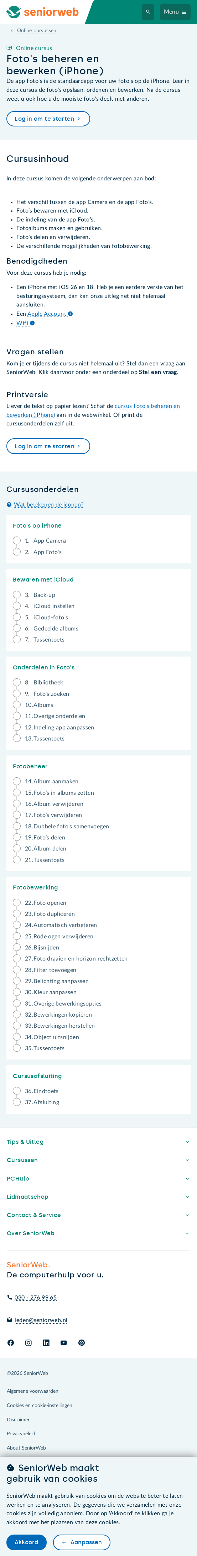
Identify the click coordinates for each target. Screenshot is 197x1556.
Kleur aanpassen (51, 993)
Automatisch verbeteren (61, 926)
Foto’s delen (45, 838)
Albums (39, 706)
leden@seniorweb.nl (41, 1320)
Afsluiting (42, 1102)
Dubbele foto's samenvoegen (67, 827)
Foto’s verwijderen (53, 816)
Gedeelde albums (51, 629)
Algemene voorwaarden (32, 1391)
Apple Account (50, 314)
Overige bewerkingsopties (63, 1005)
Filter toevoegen (51, 971)
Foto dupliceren (50, 915)
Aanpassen (85, 1542)
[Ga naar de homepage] (48, 12)
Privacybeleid (21, 1433)
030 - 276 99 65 (36, 1298)
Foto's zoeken (47, 695)
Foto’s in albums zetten (59, 794)
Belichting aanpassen (57, 982)
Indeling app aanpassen (59, 728)
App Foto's (43, 552)
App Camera (45, 542)
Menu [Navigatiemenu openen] (171, 12)
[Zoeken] (148, 12)
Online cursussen (37, 30)
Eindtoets (42, 1092)
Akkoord (26, 1542)
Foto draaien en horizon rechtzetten (76, 960)
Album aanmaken (52, 782)
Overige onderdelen (55, 717)
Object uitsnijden (52, 1038)
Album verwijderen (54, 805)
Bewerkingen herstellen (60, 1027)
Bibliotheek (44, 683)
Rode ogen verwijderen (59, 937)
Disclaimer (18, 1419)
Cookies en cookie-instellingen (39, 1405)
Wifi (25, 323)
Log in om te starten (48, 118)
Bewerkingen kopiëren (58, 1016)
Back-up (40, 596)
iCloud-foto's (46, 618)
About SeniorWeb (26, 1448)
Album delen (46, 850)
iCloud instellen (50, 607)
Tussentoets (45, 639)
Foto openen (46, 904)
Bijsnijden (42, 948)
